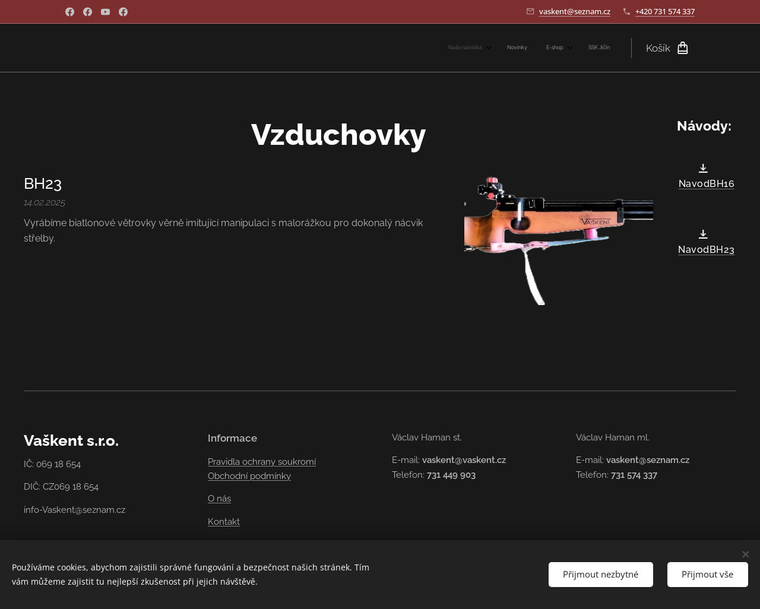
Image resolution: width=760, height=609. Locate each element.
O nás (219, 498)
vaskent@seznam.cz (574, 11)
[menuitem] (547, 48)
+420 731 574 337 (665, 11)
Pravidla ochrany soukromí (262, 461)
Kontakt (224, 521)
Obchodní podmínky (249, 476)
